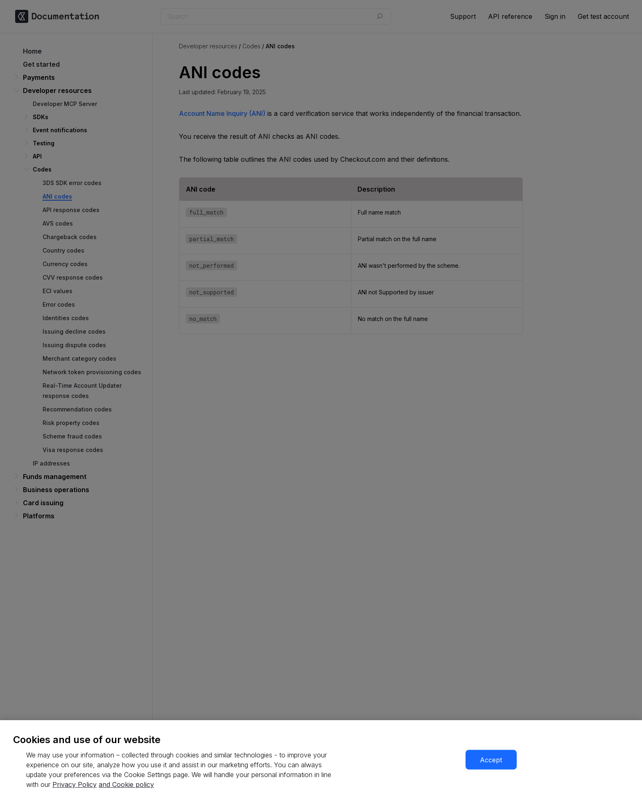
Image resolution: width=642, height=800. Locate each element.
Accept (491, 760)
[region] (321, 760)
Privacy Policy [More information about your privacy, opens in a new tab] (74, 784)
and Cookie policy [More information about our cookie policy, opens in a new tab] (126, 784)
